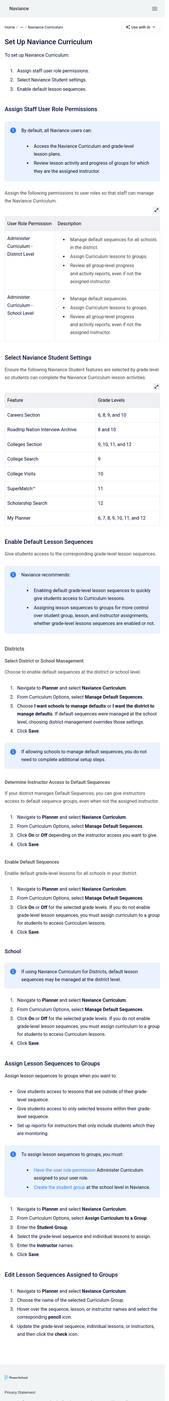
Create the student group (59, 1187)
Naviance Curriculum (45, 27)
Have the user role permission (64, 1170)
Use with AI (141, 27)
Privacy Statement (20, 1392)
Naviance (19, 8)
